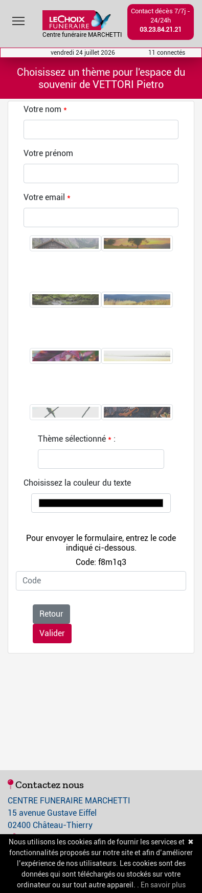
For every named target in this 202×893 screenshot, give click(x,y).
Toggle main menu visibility (19, 19)
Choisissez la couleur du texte (77, 483)
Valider (52, 633)
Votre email (44, 197)
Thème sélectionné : (77, 439)
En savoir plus (163, 885)
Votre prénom (48, 153)
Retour (51, 614)
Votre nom (42, 109)
